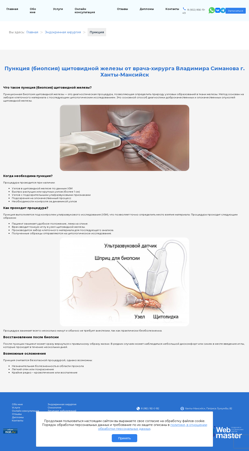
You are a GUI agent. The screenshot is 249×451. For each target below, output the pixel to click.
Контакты (172, 9)
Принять (124, 438)
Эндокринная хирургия (62, 404)
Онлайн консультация (85, 10)
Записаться (235, 10)
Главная (12, 9)
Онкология (54, 407)
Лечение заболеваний (62, 411)
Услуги (58, 9)
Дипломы (147, 9)
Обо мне (33, 10)
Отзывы (122, 9)
